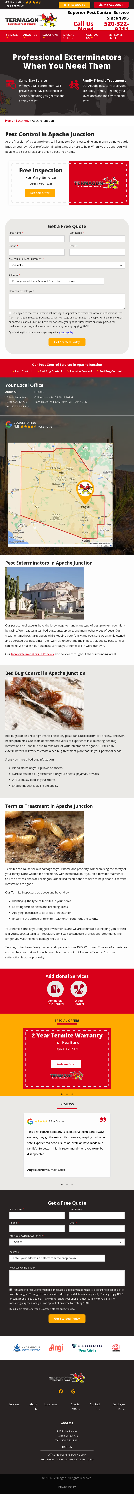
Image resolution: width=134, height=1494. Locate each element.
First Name (15, 232)
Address (13, 275)
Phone (12, 246)
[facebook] (61, 1391)
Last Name (75, 232)
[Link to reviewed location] (67, 1121)
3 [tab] (72, 1094)
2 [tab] (67, 1094)
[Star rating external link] (31, 5)
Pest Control (23, 371)
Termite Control (81, 371)
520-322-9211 (20, 406)
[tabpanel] (67, 1058)
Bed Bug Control (51, 371)
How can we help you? (21, 291)
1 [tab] (62, 1094)
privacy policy (66, 332)
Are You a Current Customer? (25, 259)
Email (72, 246)
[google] (73, 1391)
